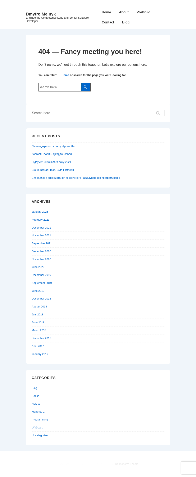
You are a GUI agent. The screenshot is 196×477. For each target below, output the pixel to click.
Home (106, 12)
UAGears (37, 427)
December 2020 (41, 251)
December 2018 (41, 298)
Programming (40, 419)
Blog (126, 22)
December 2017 (41, 338)
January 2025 (40, 211)
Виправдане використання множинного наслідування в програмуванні (76, 177)
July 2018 (38, 314)
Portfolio (143, 12)
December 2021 (41, 227)
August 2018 (39, 306)
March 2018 (39, 330)
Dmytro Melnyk (41, 14)
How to (36, 403)
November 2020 (41, 259)
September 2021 (42, 243)
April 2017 (38, 346)
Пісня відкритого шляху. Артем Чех (54, 146)
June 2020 (38, 267)
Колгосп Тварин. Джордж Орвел (52, 154)
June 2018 (38, 322)
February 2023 (41, 219)
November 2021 (41, 235)
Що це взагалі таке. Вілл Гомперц (53, 169)
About (124, 12)
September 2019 (42, 282)
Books (35, 395)
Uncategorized (40, 435)
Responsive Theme (126, 463)
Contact (108, 22)
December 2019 (41, 274)
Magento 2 (38, 411)
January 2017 (40, 354)
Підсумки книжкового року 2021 (51, 161)
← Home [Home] (63, 75)
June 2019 (38, 290)
